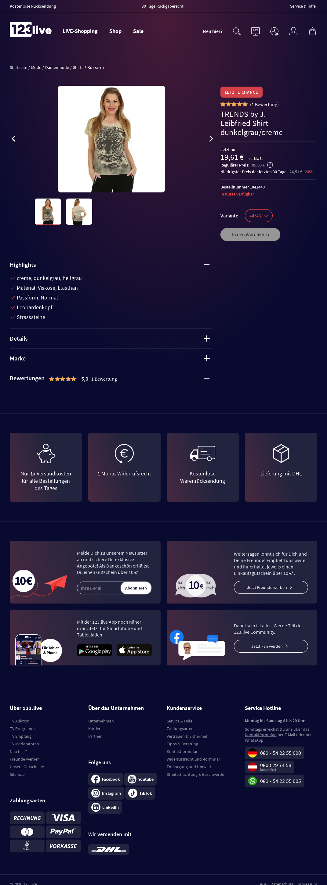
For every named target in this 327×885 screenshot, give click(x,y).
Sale (138, 30)
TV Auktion (20, 721)
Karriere (95, 728)
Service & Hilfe (179, 721)
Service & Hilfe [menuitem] (303, 6)
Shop (115, 30)
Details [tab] (110, 338)
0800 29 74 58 (275, 765)
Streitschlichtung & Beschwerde (195, 774)
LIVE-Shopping (80, 30)
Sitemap (17, 774)
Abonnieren (136, 588)
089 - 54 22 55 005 (280, 780)
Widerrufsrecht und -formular (193, 759)
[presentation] (13, 139)
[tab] (111, 378)
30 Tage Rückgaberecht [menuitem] (162, 6)
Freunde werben (25, 759)
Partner (95, 736)
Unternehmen (101, 721)
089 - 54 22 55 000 (280, 752)
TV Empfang (20, 736)
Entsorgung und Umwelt (189, 766)
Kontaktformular (182, 751)
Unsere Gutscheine (27, 766)
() (264, 104)
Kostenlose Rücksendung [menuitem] (33, 6)
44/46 (258, 216)
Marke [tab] (110, 358)
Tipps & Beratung (182, 744)
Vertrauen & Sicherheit (187, 736)
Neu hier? (213, 31)
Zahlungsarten (180, 728)
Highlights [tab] (110, 264)
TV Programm (22, 728)
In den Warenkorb (250, 234)
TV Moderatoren (24, 744)
